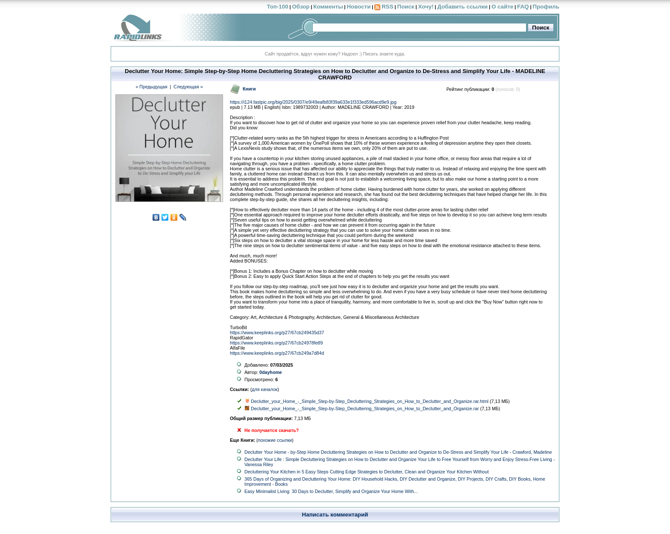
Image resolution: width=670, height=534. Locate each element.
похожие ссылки (275, 440)
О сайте (502, 6)
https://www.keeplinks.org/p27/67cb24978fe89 (276, 342)
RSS (387, 6)
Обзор (300, 6)
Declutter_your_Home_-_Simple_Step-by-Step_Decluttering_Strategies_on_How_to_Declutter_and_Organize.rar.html (369, 401)
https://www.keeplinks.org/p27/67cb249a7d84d (277, 353)
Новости (358, 6)
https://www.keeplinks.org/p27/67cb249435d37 (277, 332)
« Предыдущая (151, 86)
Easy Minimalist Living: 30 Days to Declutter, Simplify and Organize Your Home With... (331, 491)
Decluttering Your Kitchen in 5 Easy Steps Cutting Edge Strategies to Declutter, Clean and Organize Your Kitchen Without (366, 471)
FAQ (523, 6)
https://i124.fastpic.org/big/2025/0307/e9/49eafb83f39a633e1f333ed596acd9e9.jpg (313, 102)
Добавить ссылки (462, 6)
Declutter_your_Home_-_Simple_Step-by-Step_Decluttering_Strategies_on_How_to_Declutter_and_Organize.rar (365, 408)
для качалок (264, 389)
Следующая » (188, 86)
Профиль (546, 6)
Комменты (328, 6)
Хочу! (425, 6)
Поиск (405, 6)
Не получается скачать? (271, 430)
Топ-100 (277, 6)
